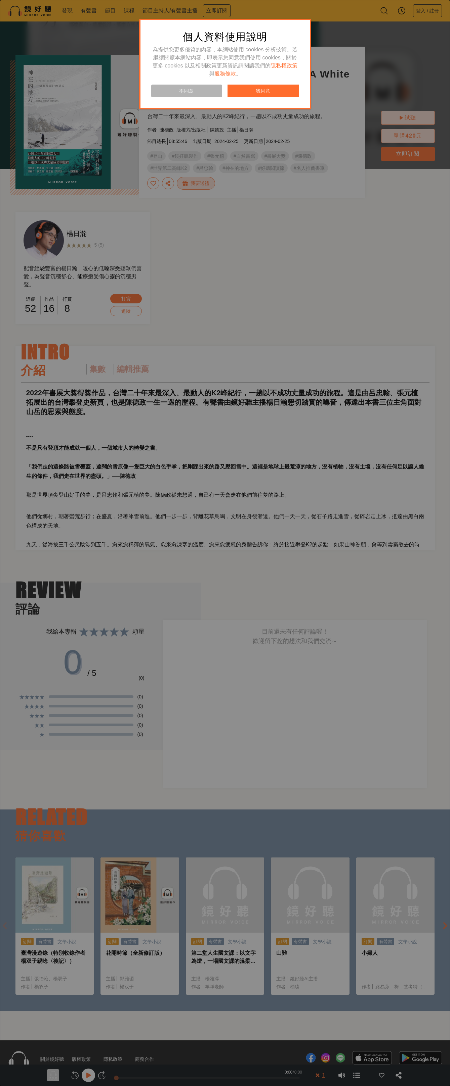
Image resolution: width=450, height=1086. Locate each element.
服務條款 (225, 74)
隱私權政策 (284, 65)
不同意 (186, 91)
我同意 (263, 91)
